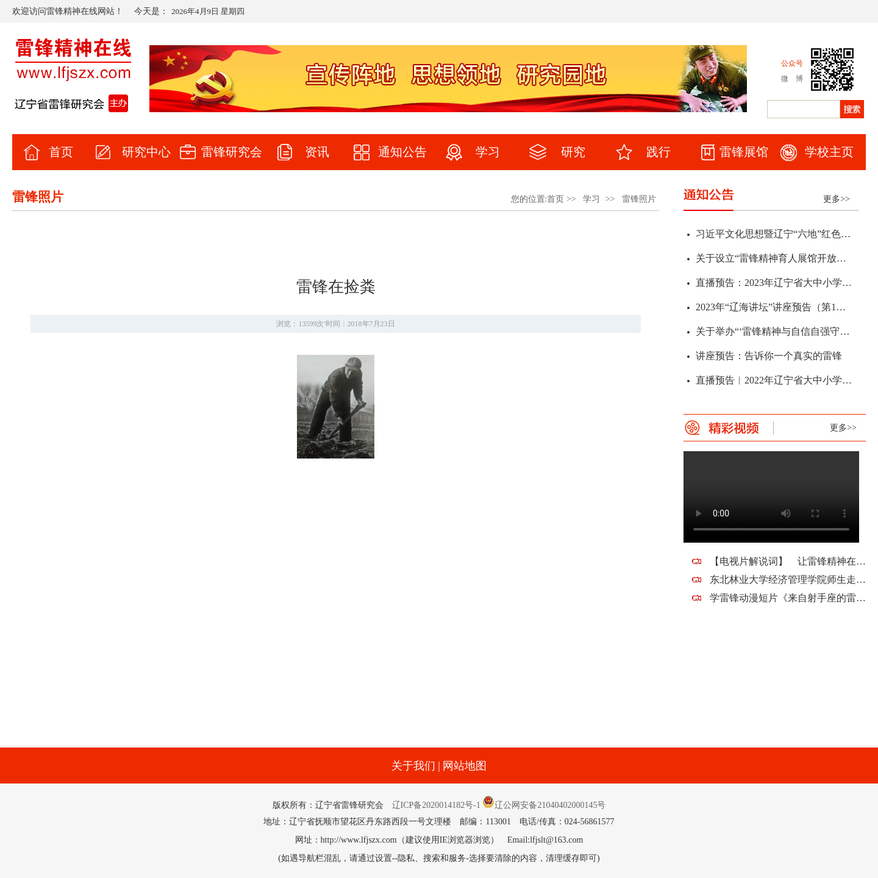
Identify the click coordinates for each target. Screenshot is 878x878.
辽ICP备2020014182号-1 (436, 805)
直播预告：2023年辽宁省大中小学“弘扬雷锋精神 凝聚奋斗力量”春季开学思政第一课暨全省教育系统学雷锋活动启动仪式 (774, 285)
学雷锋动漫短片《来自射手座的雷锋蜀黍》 (788, 598)
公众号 (792, 63)
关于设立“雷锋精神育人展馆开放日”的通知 (774, 261)
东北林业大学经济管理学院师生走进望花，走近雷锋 (788, 579)
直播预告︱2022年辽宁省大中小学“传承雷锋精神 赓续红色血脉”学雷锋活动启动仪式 (774, 383)
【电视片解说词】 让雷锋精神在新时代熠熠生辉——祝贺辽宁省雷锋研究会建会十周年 (788, 561)
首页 (555, 199)
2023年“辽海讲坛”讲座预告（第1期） (774, 310)
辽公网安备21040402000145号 (543, 805)
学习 (591, 199)
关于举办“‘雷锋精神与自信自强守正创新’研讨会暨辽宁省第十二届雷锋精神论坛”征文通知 (774, 334)
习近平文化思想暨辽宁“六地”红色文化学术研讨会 (774, 237)
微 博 (792, 78)
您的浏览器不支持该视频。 (771, 497)
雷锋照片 (639, 199)
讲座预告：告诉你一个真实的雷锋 (769, 359)
